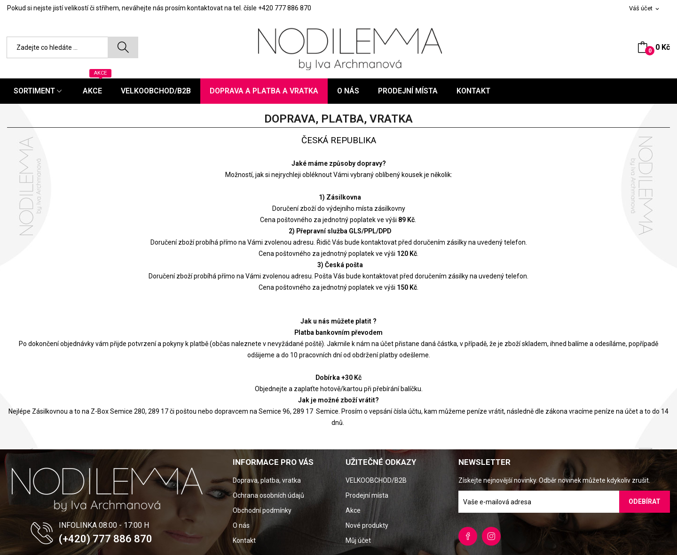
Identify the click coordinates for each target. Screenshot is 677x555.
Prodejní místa (367, 495)
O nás (241, 525)
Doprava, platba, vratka (267, 480)
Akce (353, 510)
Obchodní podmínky (262, 510)
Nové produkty (367, 525)
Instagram (491, 536)
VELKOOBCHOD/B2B (376, 480)
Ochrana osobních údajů (268, 495)
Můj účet (358, 540)
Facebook (467, 536)
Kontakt (244, 540)
